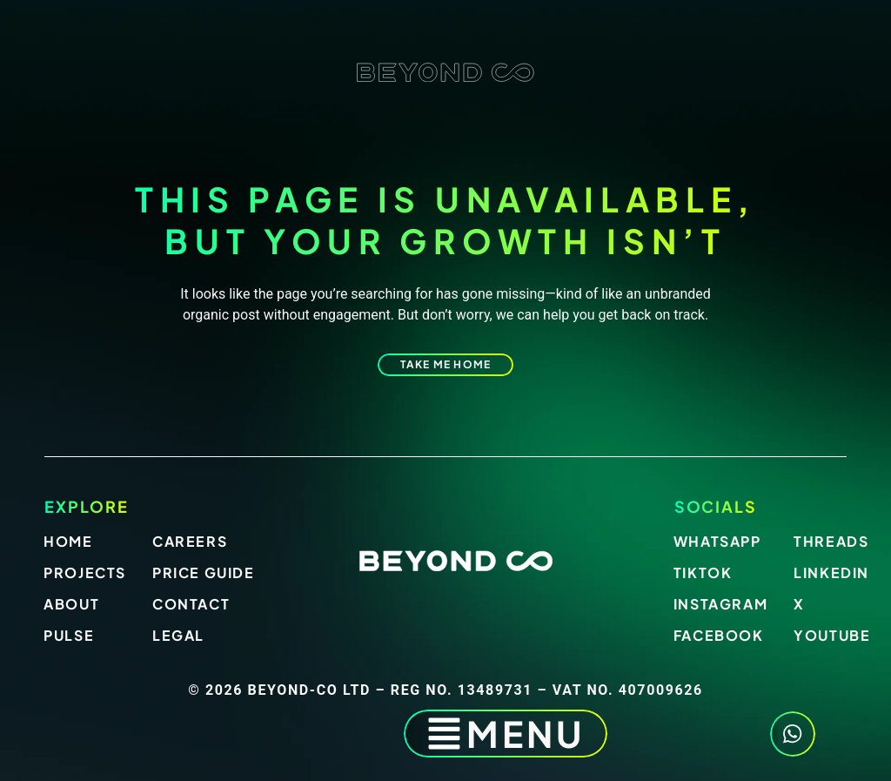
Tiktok (703, 572)
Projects (85, 572)
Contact (191, 604)
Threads (831, 541)
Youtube (832, 635)
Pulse (69, 635)
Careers (189, 541)
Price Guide (203, 572)
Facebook (718, 635)
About (71, 604)
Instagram (720, 604)
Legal (178, 635)
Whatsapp (717, 541)
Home (68, 541)
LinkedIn (831, 572)
